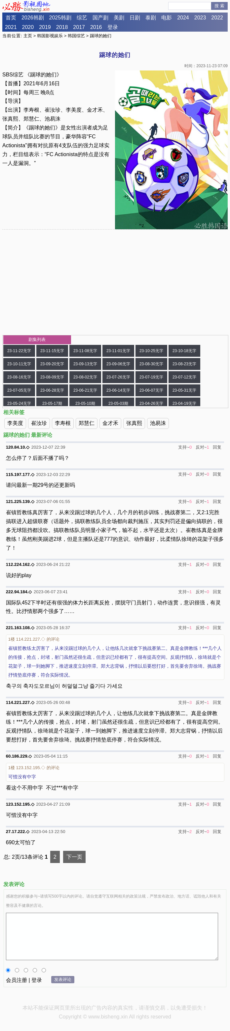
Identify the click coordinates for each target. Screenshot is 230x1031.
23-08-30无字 (151, 364)
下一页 (74, 857)
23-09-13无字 (85, 364)
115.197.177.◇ (20, 474)
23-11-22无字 (19, 350)
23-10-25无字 (151, 350)
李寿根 (63, 423)
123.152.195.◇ (20, 804)
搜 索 (219, 5)
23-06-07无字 (151, 390)
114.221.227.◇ (20, 702)
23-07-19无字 (151, 377)
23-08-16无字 (19, 377)
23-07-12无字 (184, 377)
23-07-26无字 (118, 377)
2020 (28, 27)
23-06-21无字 (85, 390)
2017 (79, 27)
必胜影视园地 (27, 6)
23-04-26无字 (151, 403)
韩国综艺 (76, 35)
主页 (27, 35)
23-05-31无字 (184, 390)
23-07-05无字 (19, 390)
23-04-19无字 (184, 403)
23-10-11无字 (19, 364)
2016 (96, 27)
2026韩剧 (32, 17)
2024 (183, 17)
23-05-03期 (118, 403)
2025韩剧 (60, 17)
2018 (62, 27)
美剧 (119, 17)
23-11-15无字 (52, 350)
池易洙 (158, 423)
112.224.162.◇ (20, 564)
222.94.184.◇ (19, 591)
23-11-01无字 (118, 350)
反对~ (201, 447)
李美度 (15, 423)
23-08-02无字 (85, 377)
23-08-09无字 (52, 377)
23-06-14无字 (118, 390)
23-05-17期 (52, 403)
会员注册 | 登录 (24, 980)
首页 (11, 17)
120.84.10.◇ (17, 447)
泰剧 (150, 17)
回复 (217, 447)
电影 (166, 17)
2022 (217, 17)
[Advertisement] (115, 282)
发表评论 (62, 979)
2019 (45, 27)
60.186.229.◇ (19, 756)
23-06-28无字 (52, 390)
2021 (11, 27)
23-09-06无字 (118, 364)
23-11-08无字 (85, 350)
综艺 (82, 17)
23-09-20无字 (52, 364)
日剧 (135, 17)
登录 (112, 27)
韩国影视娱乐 (50, 35)
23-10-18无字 (184, 350)
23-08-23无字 (184, 364)
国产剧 (100, 17)
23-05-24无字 (19, 403)
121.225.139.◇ (20, 501)
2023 (200, 17)
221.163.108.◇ (20, 627)
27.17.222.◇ (17, 831)
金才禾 (110, 423)
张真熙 (134, 423)
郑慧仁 (87, 423)
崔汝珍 (39, 423)
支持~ (183, 447)
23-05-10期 (85, 403)
